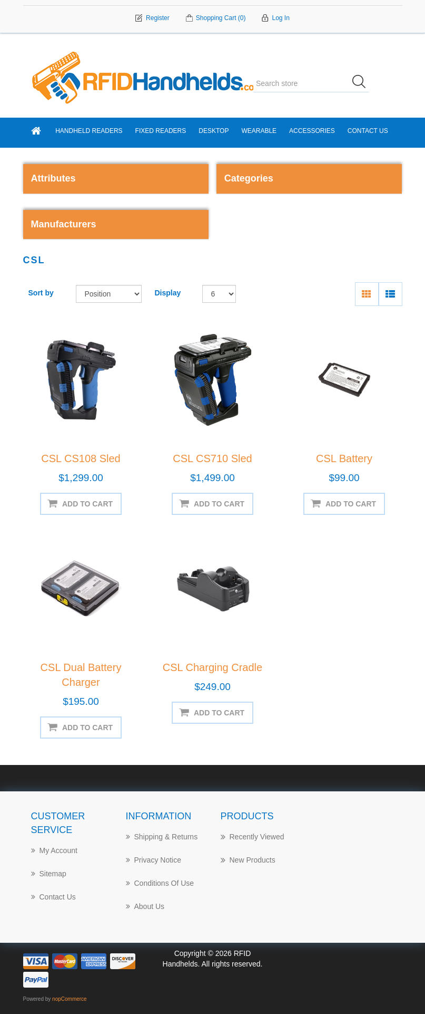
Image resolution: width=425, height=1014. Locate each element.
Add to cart (87, 504)
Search (362, 83)
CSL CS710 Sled (212, 458)
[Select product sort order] (109, 294)
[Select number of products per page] (219, 294)
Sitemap (48, 873)
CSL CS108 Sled (80, 458)
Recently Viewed (252, 836)
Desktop (214, 131)
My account (54, 850)
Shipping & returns (162, 837)
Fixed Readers (160, 131)
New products (248, 860)
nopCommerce (69, 999)
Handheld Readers (88, 131)
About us (145, 906)
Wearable (258, 131)
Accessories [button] (312, 131)
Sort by (41, 293)
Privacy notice (153, 860)
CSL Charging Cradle (212, 667)
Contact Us (368, 131)
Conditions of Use (160, 883)
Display (168, 293)
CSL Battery (344, 458)
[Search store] (311, 83)
